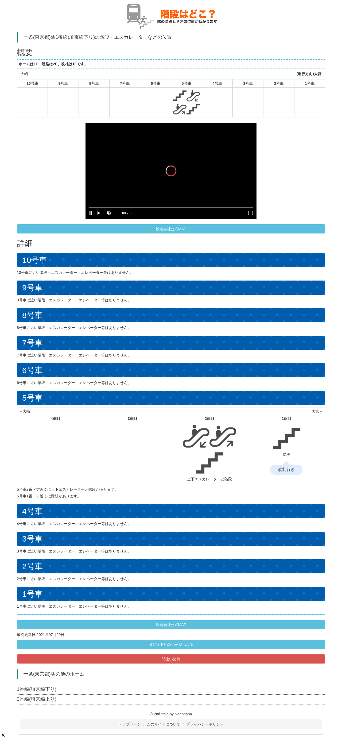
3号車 (248, 83)
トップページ (129, 724)
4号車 (217, 83)
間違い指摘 (171, 659)
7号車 (125, 83)
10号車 (32, 83)
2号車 (279, 83)
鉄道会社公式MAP (171, 229)
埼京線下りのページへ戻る (171, 644)
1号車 (309, 83)
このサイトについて (163, 724)
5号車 (186, 83)
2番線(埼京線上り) (36, 699)
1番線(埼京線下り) (36, 689)
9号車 (63, 83)
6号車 (155, 83)
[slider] (171, 207)
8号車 (94, 83)
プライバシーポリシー (205, 724)
